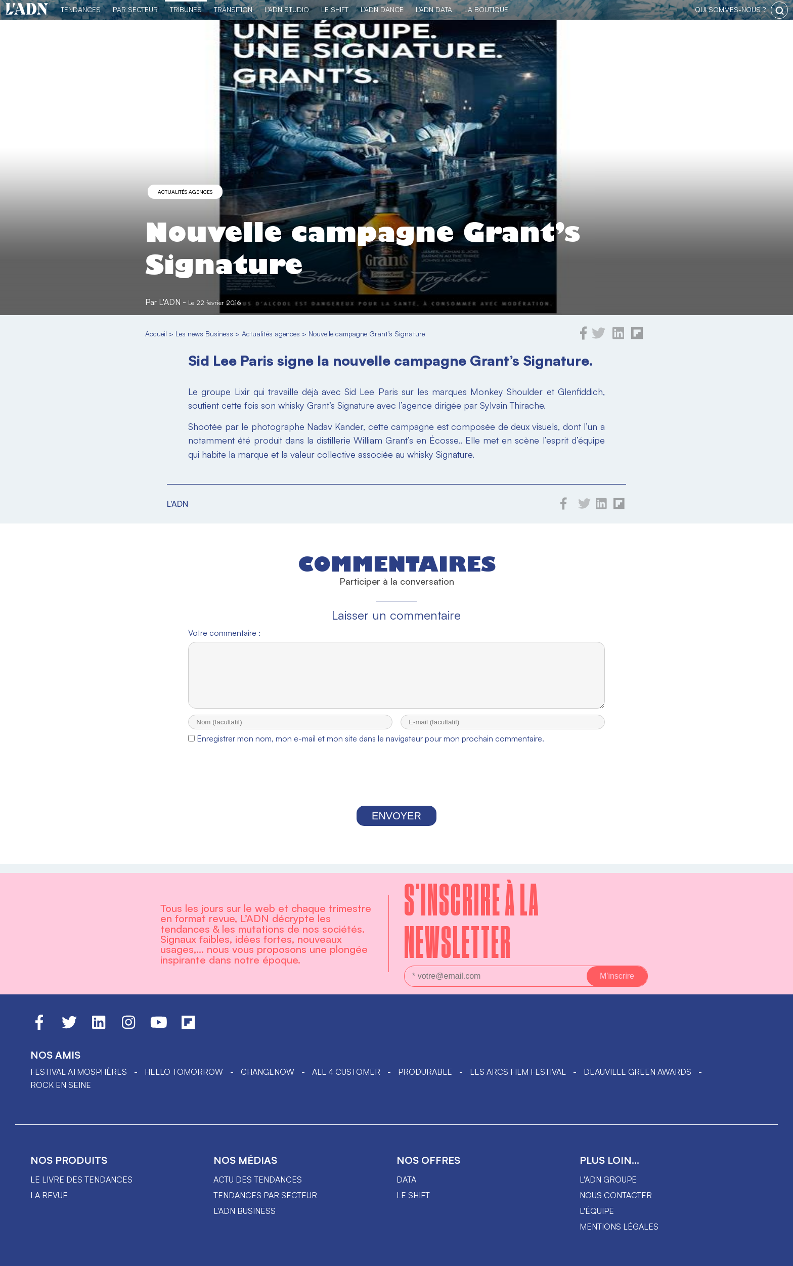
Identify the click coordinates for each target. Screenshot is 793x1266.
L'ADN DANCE (382, 9)
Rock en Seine (60, 1085)
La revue (49, 1195)
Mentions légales (619, 1226)
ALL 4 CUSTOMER (346, 1072)
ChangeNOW (267, 1072)
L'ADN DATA (434, 9)
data (406, 1179)
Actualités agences (185, 192)
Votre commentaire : (224, 633)
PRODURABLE (425, 1072)
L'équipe (597, 1211)
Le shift (413, 1195)
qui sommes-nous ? (730, 9)
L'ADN (170, 302)
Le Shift (334, 9)
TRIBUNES (186, 9)
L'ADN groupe (608, 1179)
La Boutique (486, 9)
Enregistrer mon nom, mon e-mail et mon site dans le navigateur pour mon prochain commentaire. (370, 748)
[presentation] (396, 786)
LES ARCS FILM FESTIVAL (518, 1072)
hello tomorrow (184, 1072)
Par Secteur (135, 9)
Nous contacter (616, 1195)
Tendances (81, 9)
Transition (233, 9)
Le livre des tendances (81, 1179)
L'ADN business (244, 1211)
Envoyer (396, 825)
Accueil (156, 333)
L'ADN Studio (287, 9)
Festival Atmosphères (78, 1072)
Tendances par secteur (265, 1195)
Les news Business (204, 333)
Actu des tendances (257, 1179)
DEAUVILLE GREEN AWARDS (637, 1072)
